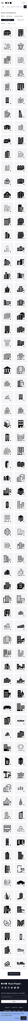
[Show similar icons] (10, 35)
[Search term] (15, 6)
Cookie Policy (16, 1013)
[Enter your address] (14, 996)
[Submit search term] (25, 6)
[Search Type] (3, 6)
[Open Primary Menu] (2, 3)
